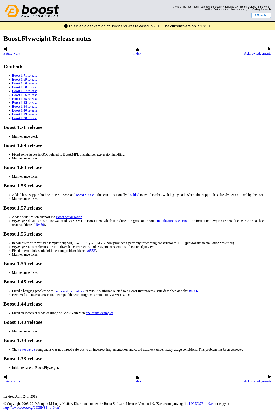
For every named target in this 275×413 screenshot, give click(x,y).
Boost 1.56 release (24, 95)
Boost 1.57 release (24, 91)
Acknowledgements (257, 51)
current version (183, 26)
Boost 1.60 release (24, 83)
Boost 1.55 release (24, 99)
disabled (133, 195)
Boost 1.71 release (24, 75)
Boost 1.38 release (24, 118)
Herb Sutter (214, 9)
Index (137, 51)
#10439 (39, 224)
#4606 (193, 291)
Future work (11, 51)
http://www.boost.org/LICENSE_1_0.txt (31, 407)
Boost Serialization (69, 217)
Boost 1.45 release (24, 102)
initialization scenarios (172, 221)
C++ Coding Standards (259, 9)
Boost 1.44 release (24, 106)
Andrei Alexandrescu (235, 9)
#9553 (91, 250)
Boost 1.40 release (24, 110)
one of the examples (99, 313)
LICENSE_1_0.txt (202, 403)
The (15, 349)
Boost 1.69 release (24, 79)
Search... (261, 15)
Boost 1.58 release (24, 87)
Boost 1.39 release (24, 114)
